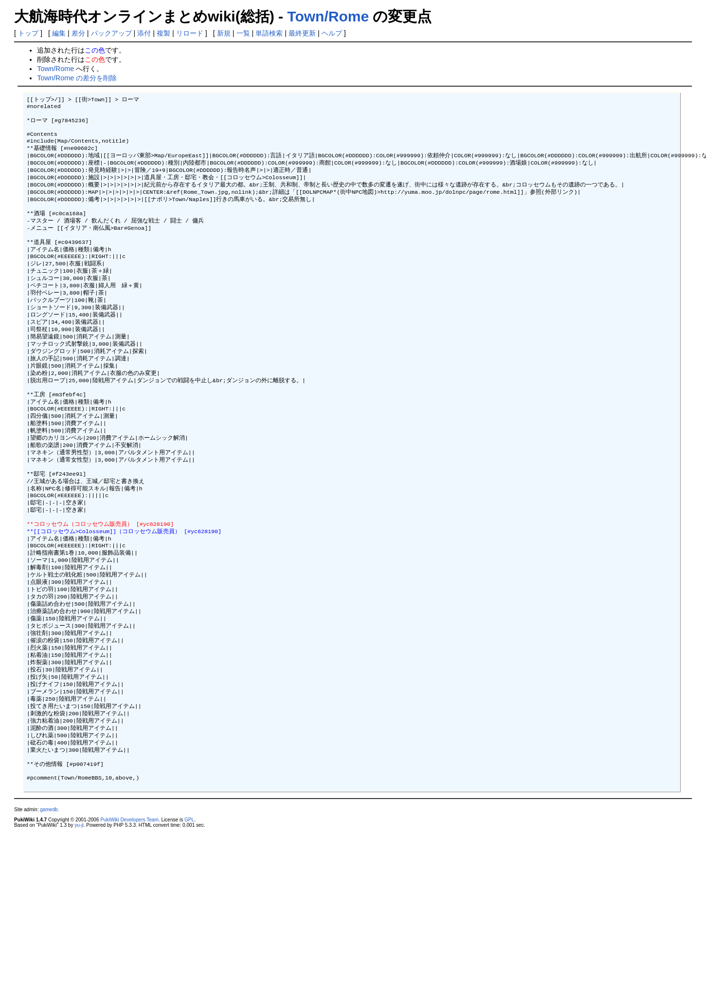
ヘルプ (332, 33)
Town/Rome (328, 16)
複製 (163, 33)
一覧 (243, 33)
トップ (28, 33)
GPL (189, 913)
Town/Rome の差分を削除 (77, 78)
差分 (78, 33)
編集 (59, 33)
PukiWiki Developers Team (129, 913)
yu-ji (78, 918)
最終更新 (302, 33)
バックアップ (111, 33)
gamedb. (49, 903)
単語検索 (269, 33)
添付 (144, 33)
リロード (189, 33)
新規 (224, 33)
